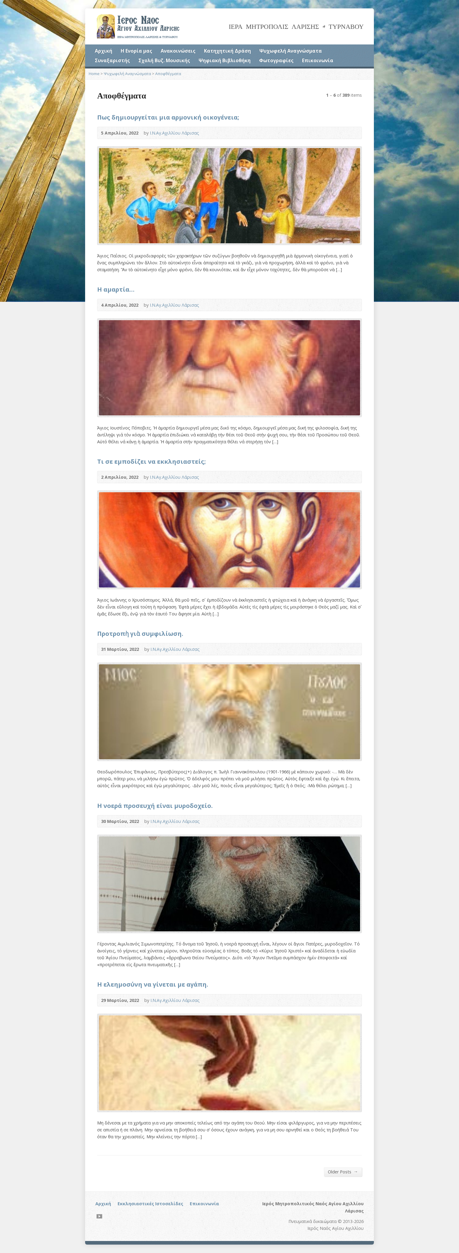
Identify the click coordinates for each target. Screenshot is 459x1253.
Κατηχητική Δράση (227, 50)
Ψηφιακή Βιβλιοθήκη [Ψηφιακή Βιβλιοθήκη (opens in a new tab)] (225, 60)
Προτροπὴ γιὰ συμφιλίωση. (140, 633)
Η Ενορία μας (136, 50)
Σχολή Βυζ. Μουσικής (164, 60)
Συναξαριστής (112, 60)
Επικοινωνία (317, 60)
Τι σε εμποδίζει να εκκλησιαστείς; (151, 461)
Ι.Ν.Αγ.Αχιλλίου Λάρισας (174, 133)
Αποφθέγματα (168, 73)
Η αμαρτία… (115, 289)
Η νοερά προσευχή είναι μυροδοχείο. (155, 805)
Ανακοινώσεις (178, 50)
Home (94, 73)
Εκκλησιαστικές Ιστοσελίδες (150, 1203)
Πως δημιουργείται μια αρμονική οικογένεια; (168, 117)
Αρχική (103, 50)
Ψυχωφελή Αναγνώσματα (290, 50)
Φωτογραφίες (276, 60)
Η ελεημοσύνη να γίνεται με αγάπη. (152, 984)
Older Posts (343, 1172)
